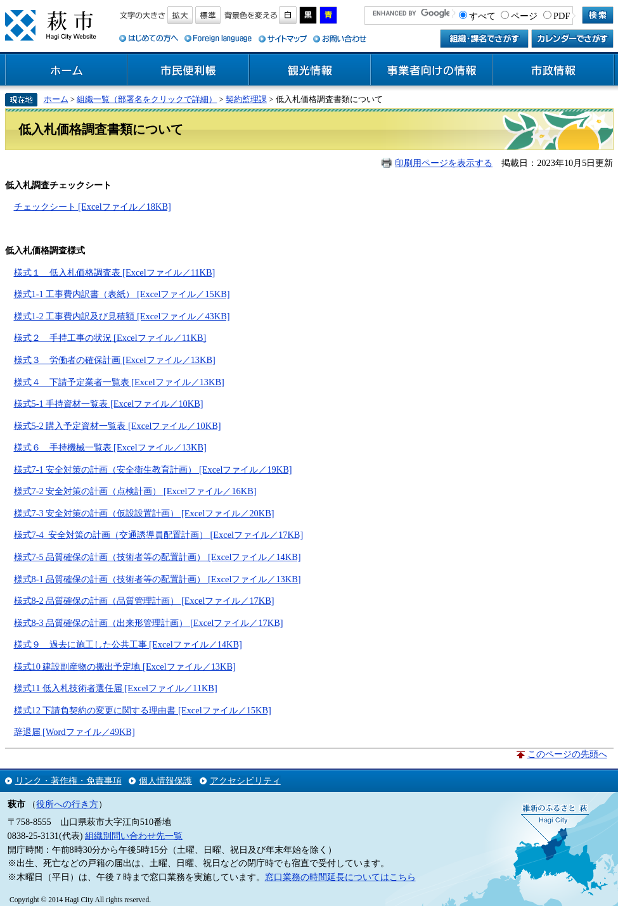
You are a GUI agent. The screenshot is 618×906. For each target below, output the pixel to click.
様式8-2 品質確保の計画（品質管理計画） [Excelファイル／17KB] (144, 601)
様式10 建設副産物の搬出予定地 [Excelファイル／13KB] (125, 666)
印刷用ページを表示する (443, 163)
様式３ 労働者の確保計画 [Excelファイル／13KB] (115, 360)
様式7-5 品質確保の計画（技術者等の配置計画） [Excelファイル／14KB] (157, 557)
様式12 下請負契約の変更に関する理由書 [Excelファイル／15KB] (142, 710)
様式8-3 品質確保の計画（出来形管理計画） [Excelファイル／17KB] (148, 623)
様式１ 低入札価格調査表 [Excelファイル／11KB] (115, 272)
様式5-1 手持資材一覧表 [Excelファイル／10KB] (108, 404)
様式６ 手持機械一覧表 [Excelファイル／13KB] (110, 447)
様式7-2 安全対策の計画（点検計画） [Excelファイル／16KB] (135, 491)
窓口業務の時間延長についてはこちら (340, 877)
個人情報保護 (165, 780)
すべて (482, 16)
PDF (561, 16)
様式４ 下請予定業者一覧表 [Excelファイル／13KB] (119, 382)
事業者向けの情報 (431, 70)
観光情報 (310, 70)
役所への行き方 (67, 804)
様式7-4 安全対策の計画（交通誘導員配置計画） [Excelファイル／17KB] (159, 535)
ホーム (66, 70)
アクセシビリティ (245, 780)
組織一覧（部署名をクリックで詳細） (147, 99)
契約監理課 (246, 99)
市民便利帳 (188, 70)
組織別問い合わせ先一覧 (134, 836)
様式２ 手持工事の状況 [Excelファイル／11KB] (110, 338)
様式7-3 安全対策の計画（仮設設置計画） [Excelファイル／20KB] (144, 513)
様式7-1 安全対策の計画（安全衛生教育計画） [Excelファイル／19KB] (153, 469)
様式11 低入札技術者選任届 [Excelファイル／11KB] (115, 688)
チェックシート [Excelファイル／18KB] (92, 206)
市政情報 (553, 70)
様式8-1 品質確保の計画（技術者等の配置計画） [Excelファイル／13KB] (157, 579)
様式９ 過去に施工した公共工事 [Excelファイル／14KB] (128, 644)
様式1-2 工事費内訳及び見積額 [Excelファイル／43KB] (122, 316)
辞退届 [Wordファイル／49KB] (74, 732)
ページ (524, 16)
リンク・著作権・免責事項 (68, 780)
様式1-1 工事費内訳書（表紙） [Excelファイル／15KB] (122, 294)
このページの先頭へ (567, 754)
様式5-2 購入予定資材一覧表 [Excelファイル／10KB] (117, 426)
